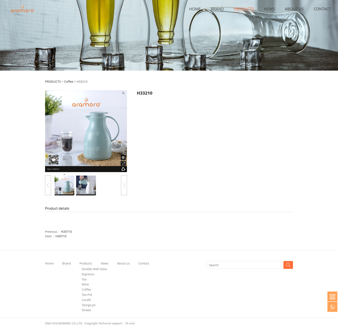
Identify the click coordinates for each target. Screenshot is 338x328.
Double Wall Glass (94, 269)
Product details (57, 208)
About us (123, 263)
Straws (86, 310)
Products (86, 263)
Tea (84, 279)
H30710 (60, 236)
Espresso (88, 274)
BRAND (217, 8)
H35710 (66, 232)
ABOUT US (294, 8)
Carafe (86, 300)
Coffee (68, 81)
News (104, 263)
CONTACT (322, 8)
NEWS (269, 8)
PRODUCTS (244, 8)
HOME (195, 8)
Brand (66, 263)
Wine (85, 284)
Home (49, 263)
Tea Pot (87, 295)
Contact (143, 263)
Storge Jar (88, 305)
